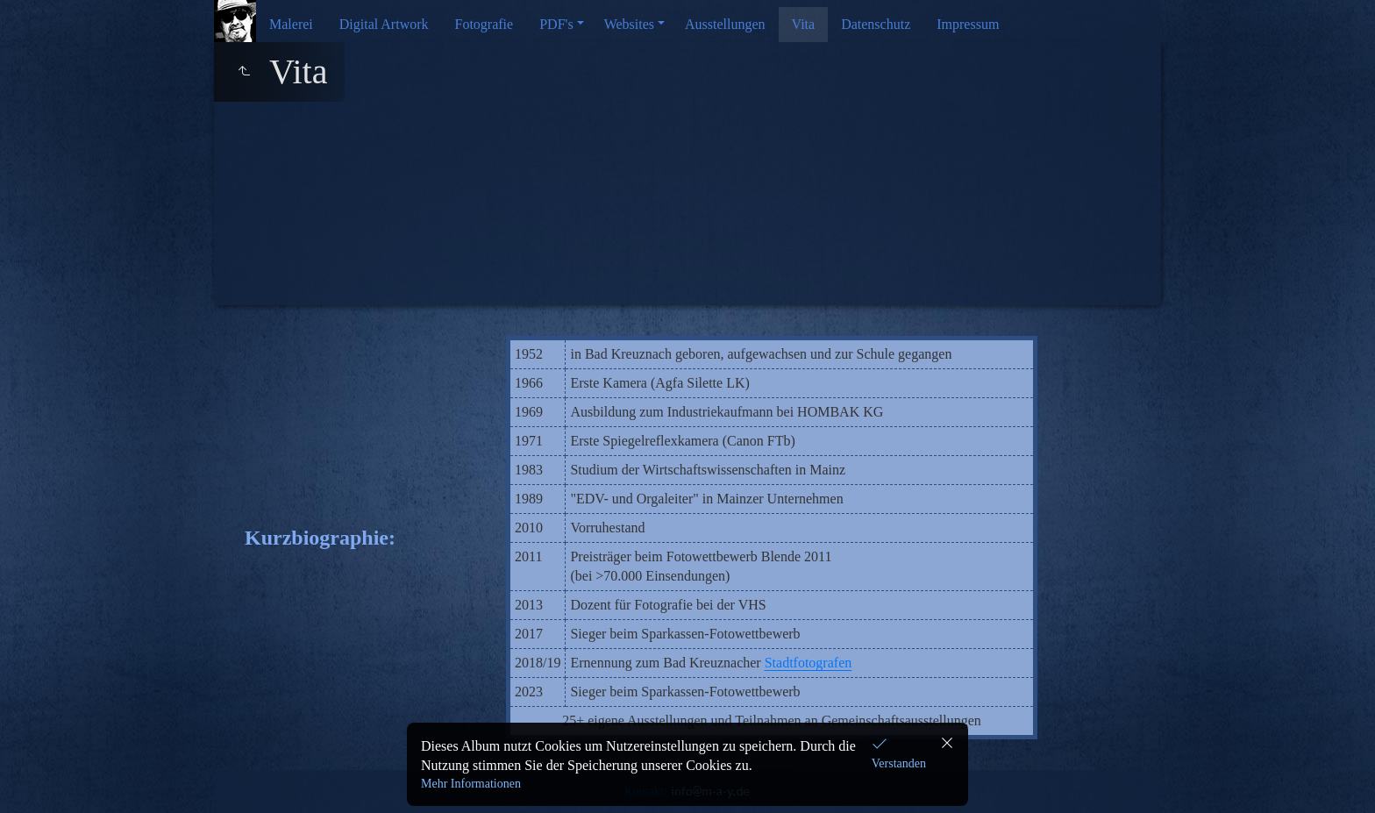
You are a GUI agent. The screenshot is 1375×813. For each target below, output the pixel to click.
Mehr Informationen (471, 783)
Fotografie (484, 24)
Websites (629, 24)
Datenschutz (875, 24)
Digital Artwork (384, 24)
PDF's (556, 24)
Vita (804, 24)
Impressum (968, 24)
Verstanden (899, 763)
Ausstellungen (725, 24)
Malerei (291, 24)
